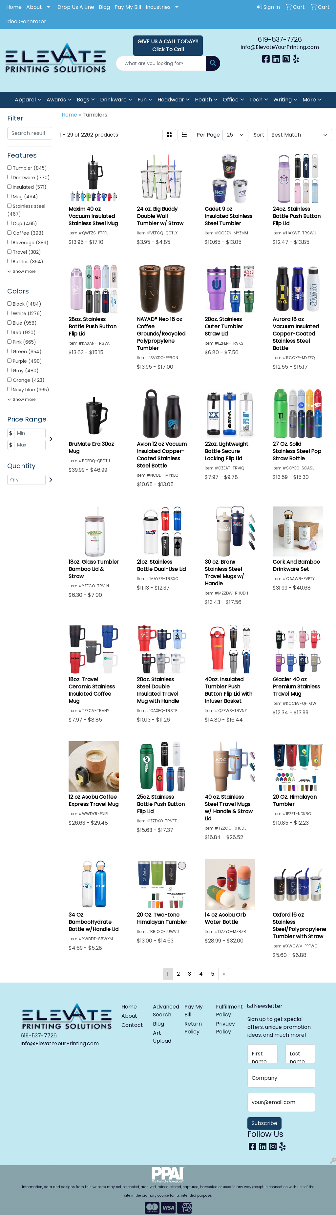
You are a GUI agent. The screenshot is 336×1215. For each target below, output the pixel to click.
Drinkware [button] (113, 99)
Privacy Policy (225, 1027)
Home (14, 7)
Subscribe (264, 1123)
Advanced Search (165, 1010)
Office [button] (231, 99)
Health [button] (203, 99)
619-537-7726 (280, 39)
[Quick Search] (161, 63)
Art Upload (162, 1037)
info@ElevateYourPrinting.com (280, 47)
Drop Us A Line (75, 7)
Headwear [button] (171, 99)
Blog (104, 7)
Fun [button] (142, 99)
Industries (158, 7)
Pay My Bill (128, 7)
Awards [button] (56, 99)
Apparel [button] (25, 99)
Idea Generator (26, 21)
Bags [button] (83, 99)
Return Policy (193, 1027)
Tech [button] (255, 99)
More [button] (309, 99)
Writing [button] (282, 99)
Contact (132, 1025)
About (34, 7)
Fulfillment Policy (228, 1010)
